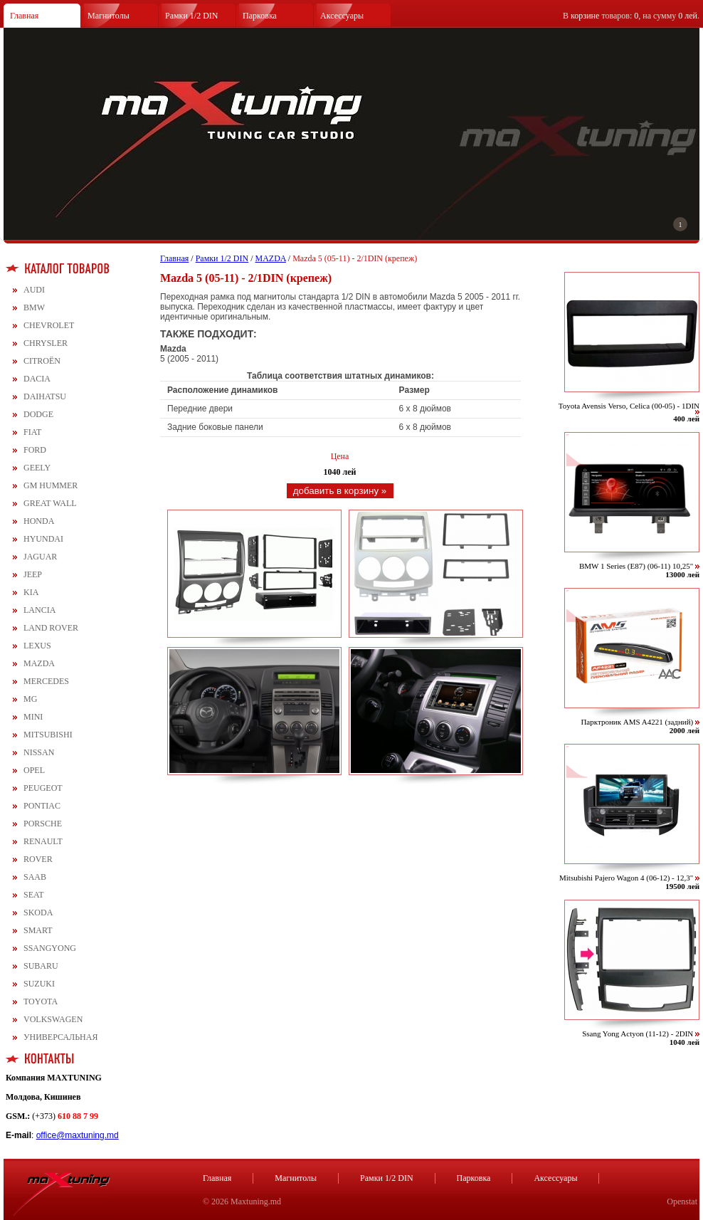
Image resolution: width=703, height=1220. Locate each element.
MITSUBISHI (48, 735)
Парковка (260, 16)
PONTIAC (41, 806)
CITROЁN (41, 361)
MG (30, 699)
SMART (38, 930)
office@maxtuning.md (77, 1135)
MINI (33, 717)
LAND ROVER (50, 628)
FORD (34, 450)
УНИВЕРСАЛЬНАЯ (60, 1037)
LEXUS (37, 646)
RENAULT (43, 841)
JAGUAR (40, 557)
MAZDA (39, 663)
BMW (34, 307)
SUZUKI (39, 984)
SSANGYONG (49, 948)
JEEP (32, 574)
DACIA (37, 379)
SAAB (34, 877)
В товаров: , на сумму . (631, 16)
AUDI (34, 290)
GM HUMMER (50, 485)
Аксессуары (342, 16)
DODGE (38, 414)
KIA (30, 592)
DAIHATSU (44, 396)
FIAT (32, 432)
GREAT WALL (50, 503)
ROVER (38, 859)
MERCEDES (46, 681)
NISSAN (38, 752)
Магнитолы (109, 16)
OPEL (34, 770)
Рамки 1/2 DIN (191, 16)
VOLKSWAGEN (53, 1019)
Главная (24, 16)
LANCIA (39, 610)
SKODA (38, 912)
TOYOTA (40, 1001)
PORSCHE (42, 824)
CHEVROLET (48, 325)
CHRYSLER (45, 343)
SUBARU (40, 966)
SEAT (33, 895)
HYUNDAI (43, 539)
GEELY (37, 468)
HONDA (38, 521)
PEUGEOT (43, 788)
